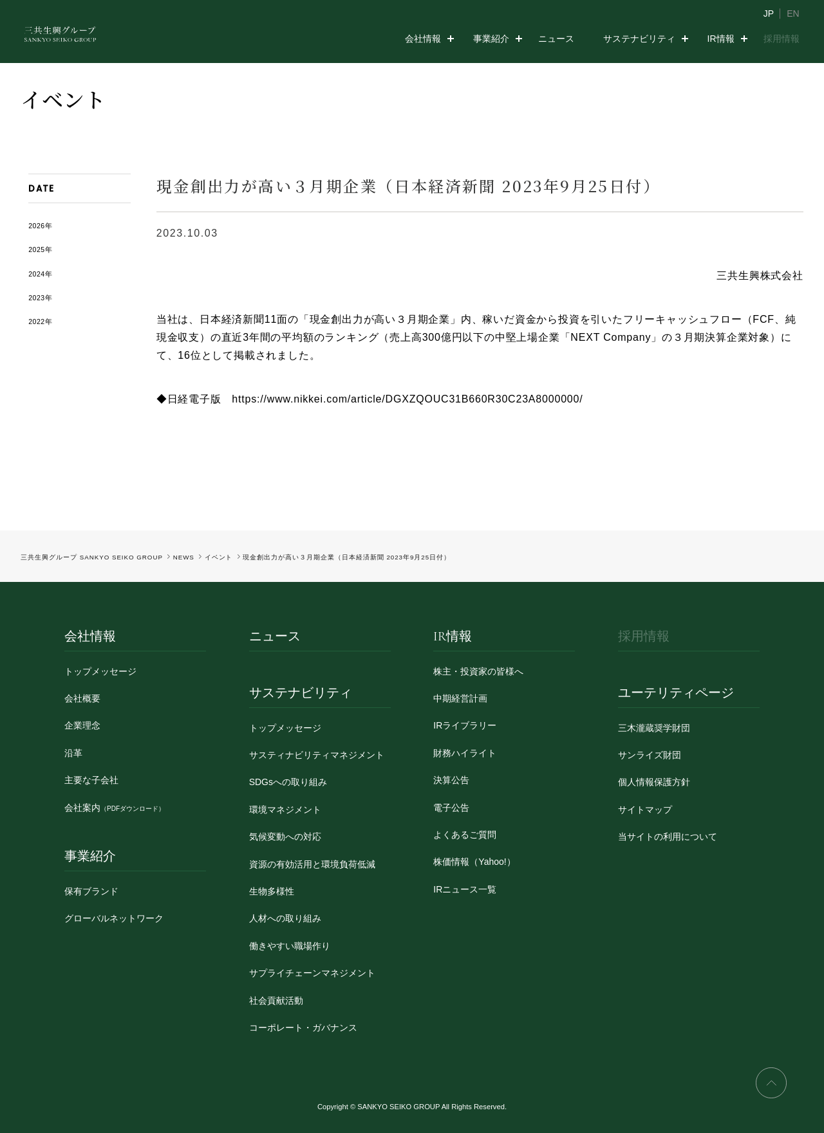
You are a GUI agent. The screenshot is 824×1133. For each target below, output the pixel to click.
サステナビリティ (639, 38)
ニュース (556, 38)
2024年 (40, 274)
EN (793, 13)
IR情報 (721, 38)
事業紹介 (491, 38)
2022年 (40, 321)
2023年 (40, 298)
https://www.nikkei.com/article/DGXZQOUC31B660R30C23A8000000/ (407, 399)
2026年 (40, 226)
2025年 (40, 249)
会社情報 (423, 38)
